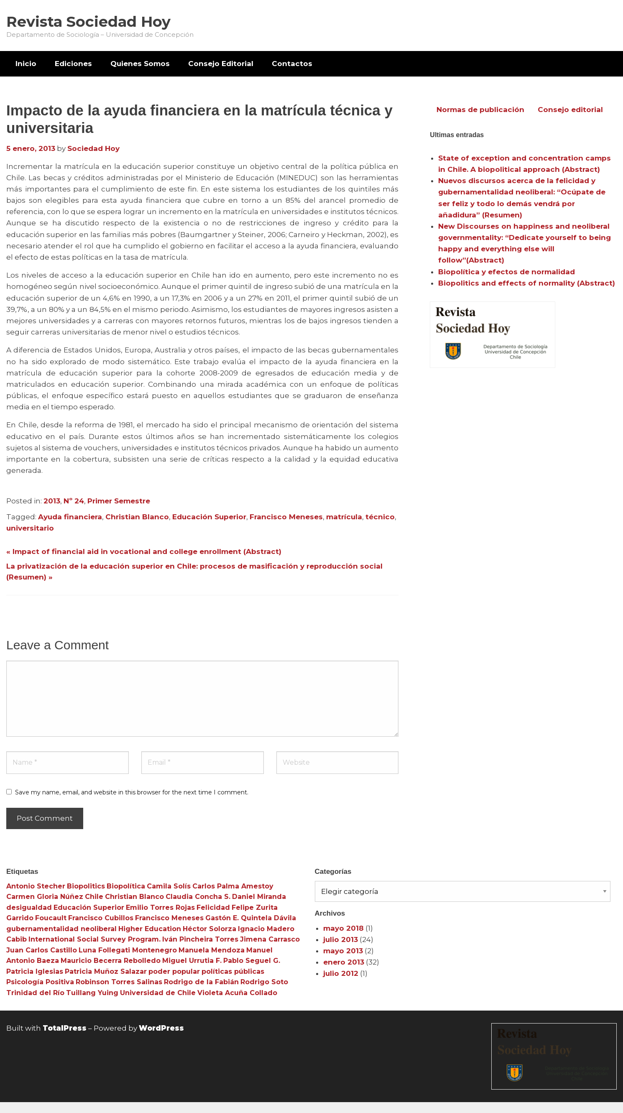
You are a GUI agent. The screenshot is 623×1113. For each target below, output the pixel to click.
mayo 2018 (343, 928)
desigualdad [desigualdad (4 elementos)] (29, 907)
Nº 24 (74, 501)
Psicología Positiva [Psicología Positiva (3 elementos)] (40, 982)
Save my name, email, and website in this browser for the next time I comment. (131, 792)
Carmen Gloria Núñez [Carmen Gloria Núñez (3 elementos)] (44, 897)
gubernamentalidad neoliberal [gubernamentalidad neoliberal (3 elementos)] (61, 929)
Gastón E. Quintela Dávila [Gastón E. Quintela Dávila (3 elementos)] (250, 918)
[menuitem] (26, 64)
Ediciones (73, 63)
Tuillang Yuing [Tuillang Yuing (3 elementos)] (92, 993)
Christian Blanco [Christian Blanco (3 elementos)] (134, 897)
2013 (51, 501)
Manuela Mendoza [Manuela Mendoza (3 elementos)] (212, 950)
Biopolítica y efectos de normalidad (506, 272)
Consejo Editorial (220, 63)
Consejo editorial (570, 109)
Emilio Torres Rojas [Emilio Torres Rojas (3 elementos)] (160, 907)
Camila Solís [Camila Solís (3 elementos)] (169, 886)
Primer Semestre (118, 501)
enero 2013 (343, 962)
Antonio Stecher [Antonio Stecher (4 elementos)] (35, 886)
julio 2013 (340, 939)
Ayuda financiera (70, 517)
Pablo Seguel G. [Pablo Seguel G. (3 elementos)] (251, 961)
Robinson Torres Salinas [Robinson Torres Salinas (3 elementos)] (119, 982)
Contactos (292, 63)
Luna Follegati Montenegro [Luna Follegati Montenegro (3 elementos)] (128, 950)
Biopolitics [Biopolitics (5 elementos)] (86, 886)
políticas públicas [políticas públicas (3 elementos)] (233, 971)
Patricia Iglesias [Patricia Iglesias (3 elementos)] (34, 971)
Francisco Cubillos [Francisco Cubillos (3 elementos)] (100, 918)
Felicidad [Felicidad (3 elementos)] (213, 907)
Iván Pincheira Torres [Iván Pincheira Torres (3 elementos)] (200, 939)
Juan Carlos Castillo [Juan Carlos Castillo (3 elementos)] (41, 950)
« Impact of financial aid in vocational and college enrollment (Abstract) (143, 551)
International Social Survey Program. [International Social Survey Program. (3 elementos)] (94, 939)
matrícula (344, 517)
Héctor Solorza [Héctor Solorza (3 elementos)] (209, 929)
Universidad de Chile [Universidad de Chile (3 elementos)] (158, 993)
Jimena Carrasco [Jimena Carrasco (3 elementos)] (270, 939)
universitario (30, 528)
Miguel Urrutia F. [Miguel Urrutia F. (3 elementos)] (192, 961)
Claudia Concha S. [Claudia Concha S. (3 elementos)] (198, 897)
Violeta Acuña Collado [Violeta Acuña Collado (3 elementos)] (237, 993)
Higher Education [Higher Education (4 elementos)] (149, 929)
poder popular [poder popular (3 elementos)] (174, 971)
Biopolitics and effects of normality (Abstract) (526, 283)
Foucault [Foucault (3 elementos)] (50, 918)
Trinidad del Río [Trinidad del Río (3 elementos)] (35, 993)
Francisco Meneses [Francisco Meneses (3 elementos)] (169, 918)
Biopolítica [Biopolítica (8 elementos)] (126, 886)
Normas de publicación (480, 109)
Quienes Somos (140, 63)
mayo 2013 (343, 951)
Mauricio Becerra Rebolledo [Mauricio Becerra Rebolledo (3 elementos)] (111, 961)
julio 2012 (340, 973)
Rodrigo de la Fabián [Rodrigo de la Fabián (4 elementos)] (201, 982)
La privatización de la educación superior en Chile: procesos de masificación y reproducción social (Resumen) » (194, 571)
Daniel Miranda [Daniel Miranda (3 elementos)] (259, 897)
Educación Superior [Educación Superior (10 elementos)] (89, 907)
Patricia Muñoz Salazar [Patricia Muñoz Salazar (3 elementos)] (106, 971)
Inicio (25, 63)
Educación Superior (209, 517)
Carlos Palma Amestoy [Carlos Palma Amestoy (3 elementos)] (232, 886)
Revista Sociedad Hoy (88, 22)
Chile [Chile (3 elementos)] (94, 897)
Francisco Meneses (286, 517)
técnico (380, 517)
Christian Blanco (137, 517)
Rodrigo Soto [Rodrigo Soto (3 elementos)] (264, 982)
